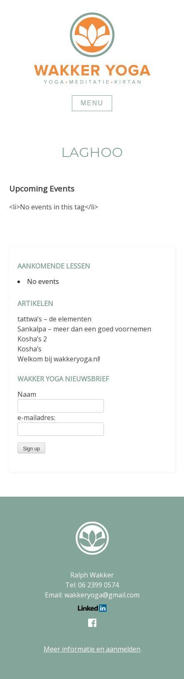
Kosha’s (29, 348)
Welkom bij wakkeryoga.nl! (58, 358)
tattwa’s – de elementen (54, 318)
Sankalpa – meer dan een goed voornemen (84, 328)
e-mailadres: (36, 417)
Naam (26, 394)
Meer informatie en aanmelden (92, 649)
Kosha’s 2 (32, 338)
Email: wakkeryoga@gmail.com (92, 594)
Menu (92, 103)
